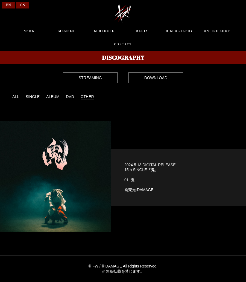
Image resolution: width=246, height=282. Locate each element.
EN (8, 5)
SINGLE (33, 96)
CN (22, 5)
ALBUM (52, 96)
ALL (15, 96)
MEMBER (66, 31)
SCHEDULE (104, 31)
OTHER (87, 96)
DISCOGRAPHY (179, 31)
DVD (70, 96)
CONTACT (123, 44)
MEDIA (142, 31)
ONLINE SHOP (217, 31)
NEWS (29, 31)
